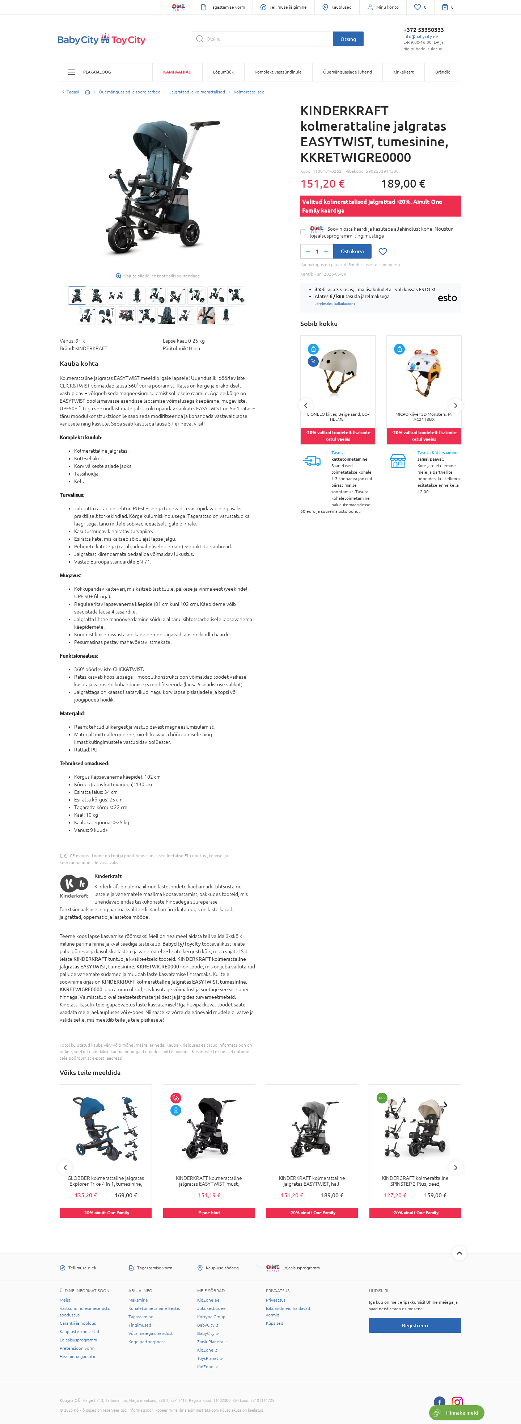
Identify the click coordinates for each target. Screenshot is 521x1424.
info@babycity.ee (420, 36)
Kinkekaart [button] (403, 72)
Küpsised (274, 1323)
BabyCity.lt (208, 1325)
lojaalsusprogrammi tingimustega (347, 236)
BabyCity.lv (208, 1333)
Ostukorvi (352, 251)
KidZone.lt (207, 1350)
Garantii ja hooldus (78, 1323)
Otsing (348, 39)
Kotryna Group (211, 1316)
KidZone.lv (207, 1366)
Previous (305, 405)
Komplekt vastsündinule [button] (278, 72)
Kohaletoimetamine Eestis (154, 1308)
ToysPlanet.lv (210, 1358)
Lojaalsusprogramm (78, 1340)
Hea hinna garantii (77, 1356)
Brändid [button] (442, 72)
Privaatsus (275, 1300)
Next (456, 405)
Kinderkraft (108, 876)
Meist (65, 1300)
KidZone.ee (208, 1300)
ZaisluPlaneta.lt (212, 1341)
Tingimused (139, 1325)
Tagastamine (140, 1316)
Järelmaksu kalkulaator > (335, 303)
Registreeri (415, 1325)
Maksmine (138, 1300)
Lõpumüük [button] (223, 72)
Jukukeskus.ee (211, 1308)
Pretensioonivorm (77, 1348)
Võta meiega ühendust (150, 1333)
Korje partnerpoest (146, 1341)
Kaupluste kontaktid (79, 1331)
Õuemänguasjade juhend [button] (347, 72)
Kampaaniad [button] (177, 72)
